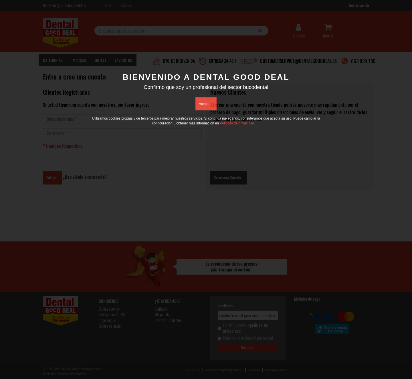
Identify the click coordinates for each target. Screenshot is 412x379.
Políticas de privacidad (237, 123)
